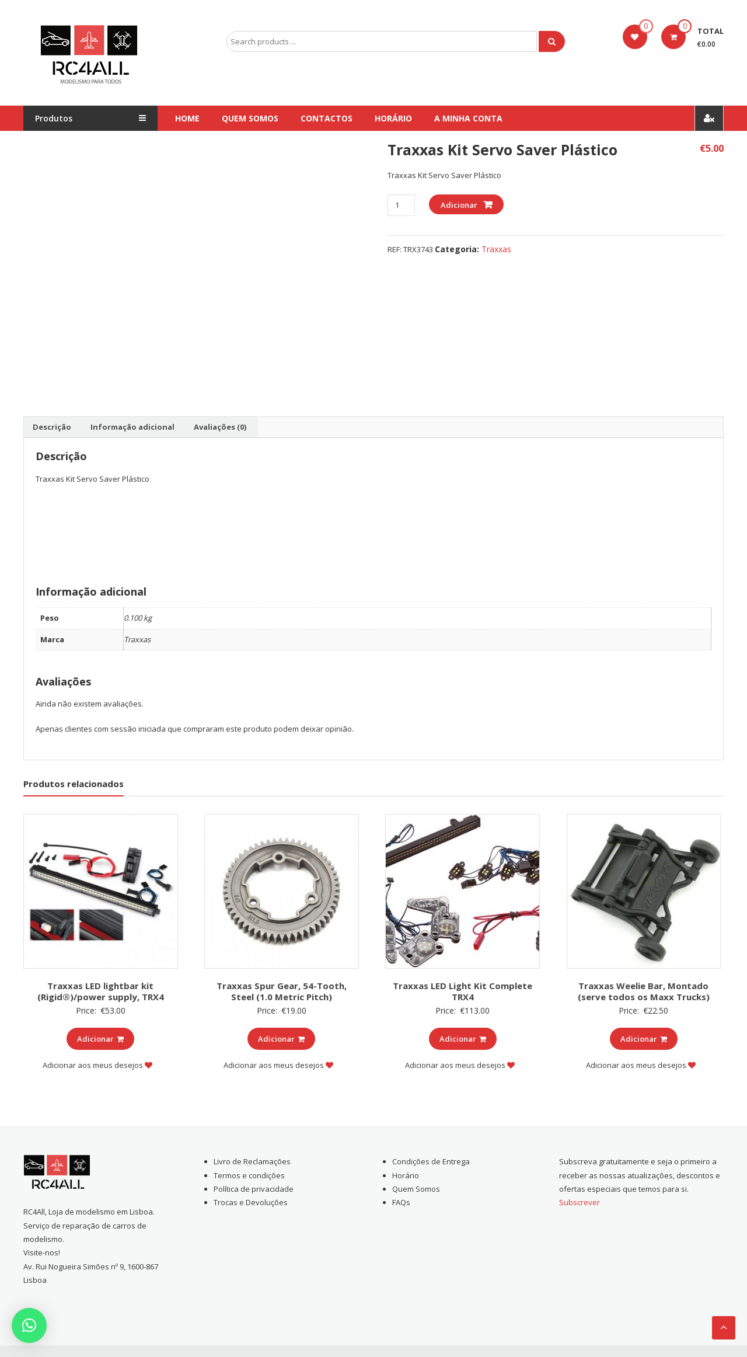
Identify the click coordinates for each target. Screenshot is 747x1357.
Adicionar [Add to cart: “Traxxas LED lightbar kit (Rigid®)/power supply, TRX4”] (100, 1039)
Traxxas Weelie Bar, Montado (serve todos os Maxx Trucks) (644, 991)
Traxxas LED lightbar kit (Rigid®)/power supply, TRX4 (100, 991)
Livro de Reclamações (252, 1161)
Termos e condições (249, 1175)
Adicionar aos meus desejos (97, 1065)
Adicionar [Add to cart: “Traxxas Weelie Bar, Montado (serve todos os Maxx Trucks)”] (643, 1039)
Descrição (52, 427)
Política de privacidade (254, 1189)
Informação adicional (132, 427)
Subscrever (579, 1202)
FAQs (401, 1202)
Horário (393, 118)
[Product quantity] (401, 205)
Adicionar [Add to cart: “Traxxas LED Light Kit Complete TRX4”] (462, 1039)
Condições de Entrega (431, 1161)
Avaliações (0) (220, 427)
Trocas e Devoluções (251, 1202)
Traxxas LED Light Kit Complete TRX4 (462, 991)
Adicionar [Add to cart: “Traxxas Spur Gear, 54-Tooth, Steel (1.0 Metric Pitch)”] (281, 1039)
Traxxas (496, 249)
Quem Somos (250, 118)
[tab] (52, 427)
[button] (29, 1325)
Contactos (326, 118)
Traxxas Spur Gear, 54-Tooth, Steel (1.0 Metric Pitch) (282, 991)
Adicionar (459, 205)
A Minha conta (468, 118)
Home (187, 118)
